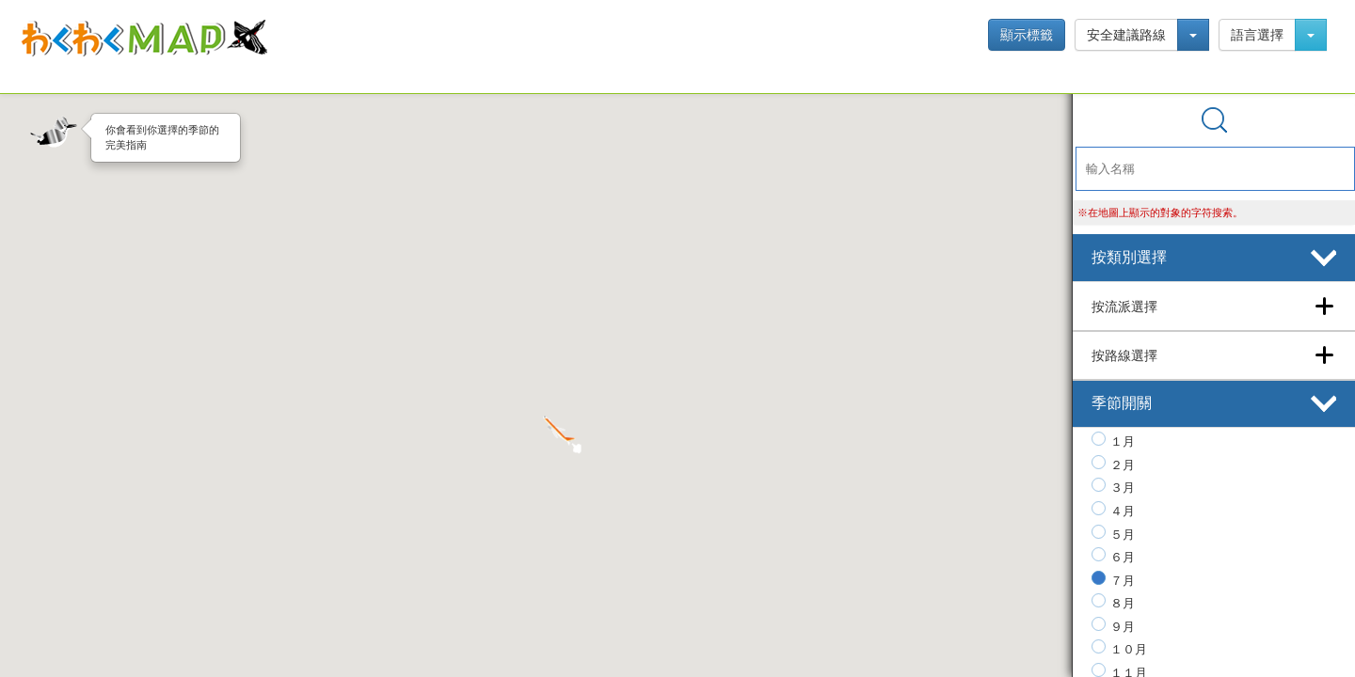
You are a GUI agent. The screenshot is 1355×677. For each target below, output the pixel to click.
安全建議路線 (1126, 34)
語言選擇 (1257, 34)
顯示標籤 (1026, 34)
